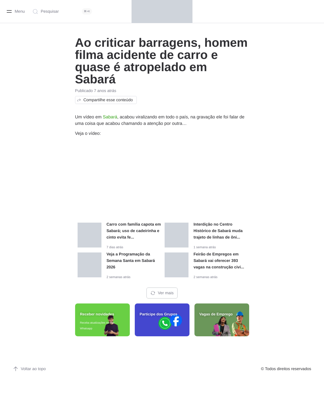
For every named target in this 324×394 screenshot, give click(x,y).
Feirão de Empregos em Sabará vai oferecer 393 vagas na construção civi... (218, 260)
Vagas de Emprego (216, 314)
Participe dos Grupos (159, 314)
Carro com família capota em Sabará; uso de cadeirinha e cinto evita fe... (133, 231)
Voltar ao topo (29, 369)
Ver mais (162, 293)
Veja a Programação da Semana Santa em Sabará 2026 (130, 260)
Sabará (110, 116)
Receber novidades (97, 314)
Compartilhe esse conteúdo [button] (105, 100)
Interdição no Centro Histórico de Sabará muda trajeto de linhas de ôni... (217, 231)
